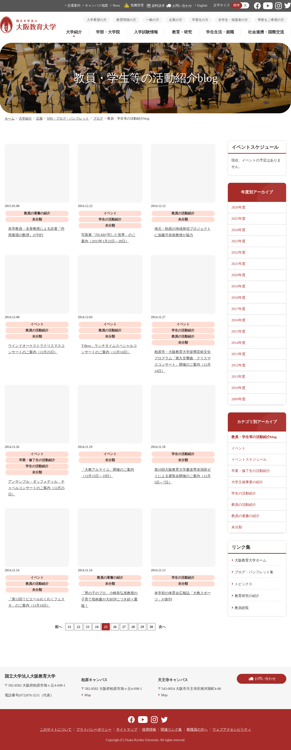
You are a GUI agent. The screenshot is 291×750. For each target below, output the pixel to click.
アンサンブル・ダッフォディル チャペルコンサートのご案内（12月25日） (36, 488)
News (116, 5)
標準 (236, 5)
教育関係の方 (126, 20)
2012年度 (238, 365)
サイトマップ (126, 729)
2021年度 (238, 264)
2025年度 (238, 218)
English (202, 5)
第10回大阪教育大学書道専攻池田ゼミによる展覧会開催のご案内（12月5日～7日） (182, 476)
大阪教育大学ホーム (250, 560)
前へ (58, 627)
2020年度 (238, 275)
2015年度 (238, 331)
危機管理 (133, 5)
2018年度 (238, 297)
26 (115, 627)
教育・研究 (182, 32)
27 (124, 627)
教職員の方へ (197, 729)
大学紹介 (74, 32)
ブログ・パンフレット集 (254, 572)
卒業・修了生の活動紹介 (250, 471)
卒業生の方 (200, 20)
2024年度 (238, 230)
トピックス (243, 584)
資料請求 (156, 6)
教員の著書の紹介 (245, 516)
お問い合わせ (179, 6)
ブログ (98, 118)
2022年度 (238, 252)
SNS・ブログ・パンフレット (68, 118)
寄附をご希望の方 (271, 20)
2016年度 (238, 320)
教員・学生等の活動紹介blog (254, 437)
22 (78, 627)
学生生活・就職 (220, 32)
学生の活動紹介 (243, 493)
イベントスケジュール (249, 459)
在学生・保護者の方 (233, 20)
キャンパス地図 (96, 5)
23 (87, 627)
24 (96, 627)
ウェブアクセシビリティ (231, 729)
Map (87, 695)
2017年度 (238, 309)
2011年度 (238, 376)
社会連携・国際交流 (266, 32)
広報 (39, 118)
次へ (162, 627)
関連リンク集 (171, 729)
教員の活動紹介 (243, 505)
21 (69, 627)
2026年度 (238, 207)
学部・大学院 (108, 32)
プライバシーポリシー (93, 729)
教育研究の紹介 (247, 596)
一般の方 (152, 20)
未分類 (236, 527)
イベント (238, 448)
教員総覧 (242, 608)
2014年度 (238, 343)
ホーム (10, 118)
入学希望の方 (97, 20)
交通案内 (73, 5)
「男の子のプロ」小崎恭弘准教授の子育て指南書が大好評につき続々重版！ (109, 599)
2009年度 (238, 399)
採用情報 (149, 729)
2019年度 (238, 286)
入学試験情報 (146, 32)
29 (142, 627)
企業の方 (175, 20)
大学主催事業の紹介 (247, 482)
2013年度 (238, 354)
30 (151, 627)
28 (133, 627)
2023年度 (238, 241)
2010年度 (238, 388)
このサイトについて (56, 729)
